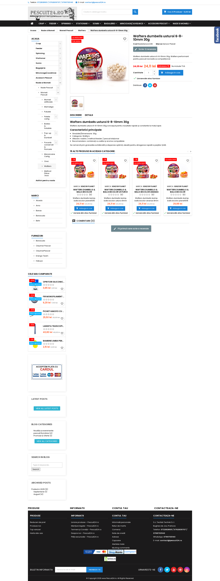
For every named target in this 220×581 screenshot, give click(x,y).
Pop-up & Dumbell (48, 135)
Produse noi (35, 526)
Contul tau (120, 508)
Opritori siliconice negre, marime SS (54, 282)
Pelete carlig (47, 117)
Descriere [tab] (76, 115)
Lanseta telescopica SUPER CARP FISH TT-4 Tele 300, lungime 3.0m (54, 326)
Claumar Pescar (43, 245)
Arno (37, 205)
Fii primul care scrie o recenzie (131, 228)
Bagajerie (109, 23)
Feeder (52, 23)
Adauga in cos (170, 72)
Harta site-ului (36, 533)
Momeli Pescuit (44, 93)
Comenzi (116, 529)
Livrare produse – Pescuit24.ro (85, 522)
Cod (135, 44)
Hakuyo (39, 261)
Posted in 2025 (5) (39, 489)
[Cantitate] (148, 72)
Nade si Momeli (181, 23)
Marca (159, 44)
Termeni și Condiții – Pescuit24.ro (86, 529)
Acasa (35, 38)
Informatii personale (121, 522)
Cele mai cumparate (40, 274)
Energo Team (41, 256)
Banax (38, 210)
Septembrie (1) (40, 491)
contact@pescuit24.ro (95, 2)
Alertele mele (118, 544)
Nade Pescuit (47, 87)
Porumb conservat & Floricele (48, 146)
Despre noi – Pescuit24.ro (83, 533)
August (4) (38, 494)
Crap (41, 23)
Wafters (47, 166)
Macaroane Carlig (49, 155)
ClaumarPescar (42, 250)
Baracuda (40, 215)
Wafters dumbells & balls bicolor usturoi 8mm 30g (115, 192)
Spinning (66, 23)
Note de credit (118, 533)
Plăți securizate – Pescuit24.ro (85, 536)
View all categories (47, 441)
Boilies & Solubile (47, 126)
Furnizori (37, 235)
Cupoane (116, 540)
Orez (46, 161)
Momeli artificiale (48, 100)
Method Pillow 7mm (47, 173)
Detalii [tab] (89, 115)
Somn (96, 23)
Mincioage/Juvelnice (131, 23)
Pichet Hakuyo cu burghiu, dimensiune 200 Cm (54, 311)
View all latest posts (47, 408)
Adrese (115, 536)
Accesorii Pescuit (158, 23)
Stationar (82, 23)
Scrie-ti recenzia (145, 49)
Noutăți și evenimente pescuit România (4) (43, 431)
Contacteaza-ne (166, 508)
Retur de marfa (119, 526)
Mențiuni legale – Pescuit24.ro (85, 526)
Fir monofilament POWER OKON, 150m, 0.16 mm (54, 296)
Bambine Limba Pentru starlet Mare (54, 341)
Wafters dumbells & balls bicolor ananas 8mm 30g (147, 192)
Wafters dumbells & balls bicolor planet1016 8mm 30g (84, 192)
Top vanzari (35, 529)
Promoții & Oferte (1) (43, 435)
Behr (37, 220)
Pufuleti (47, 111)
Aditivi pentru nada (45, 180)
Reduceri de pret (37, 522)
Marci (35, 195)
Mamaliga (48, 106)
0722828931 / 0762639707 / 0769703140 (55, 2)
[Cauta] (110, 12)
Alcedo (39, 200)
